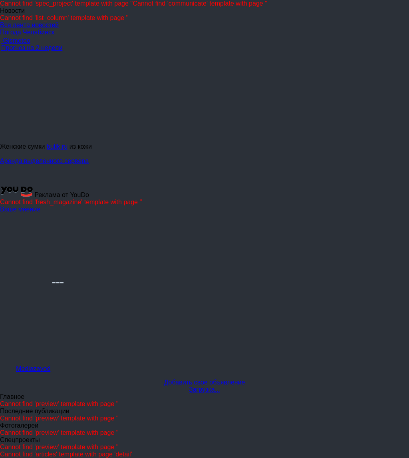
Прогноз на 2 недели (31, 47)
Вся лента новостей (29, 25)
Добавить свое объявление (204, 382)
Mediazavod (33, 368)
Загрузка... (204, 389)
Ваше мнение (20, 209)
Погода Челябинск (27, 32)
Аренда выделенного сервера (44, 160)
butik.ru (57, 146)
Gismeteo (15, 40)
